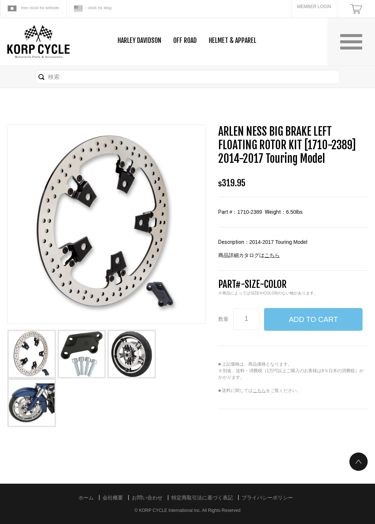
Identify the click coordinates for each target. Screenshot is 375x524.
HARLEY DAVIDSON (139, 40)
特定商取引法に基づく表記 (202, 498)
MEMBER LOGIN (314, 6)
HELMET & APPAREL (232, 40)
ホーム (86, 498)
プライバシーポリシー (267, 498)
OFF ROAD (185, 40)
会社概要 (113, 498)
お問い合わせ (147, 498)
